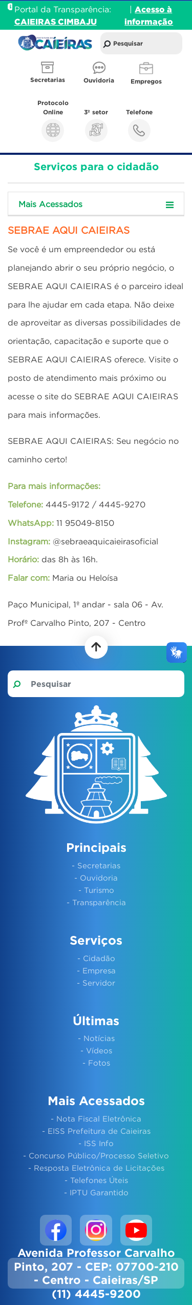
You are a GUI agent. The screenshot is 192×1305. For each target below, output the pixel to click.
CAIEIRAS (36, 21)
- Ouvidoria (96, 877)
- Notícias (96, 1038)
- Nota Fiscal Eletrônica (96, 1118)
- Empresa (96, 970)
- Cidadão (96, 958)
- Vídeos (96, 1050)
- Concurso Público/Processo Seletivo (96, 1155)
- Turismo (96, 890)
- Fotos (96, 1062)
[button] (48, 73)
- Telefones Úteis (96, 1180)
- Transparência (96, 902)
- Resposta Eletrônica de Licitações (96, 1168)
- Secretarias (96, 865)
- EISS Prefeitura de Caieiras (96, 1131)
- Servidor (96, 982)
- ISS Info (96, 1143)
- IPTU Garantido (96, 1192)
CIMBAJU (77, 21)
